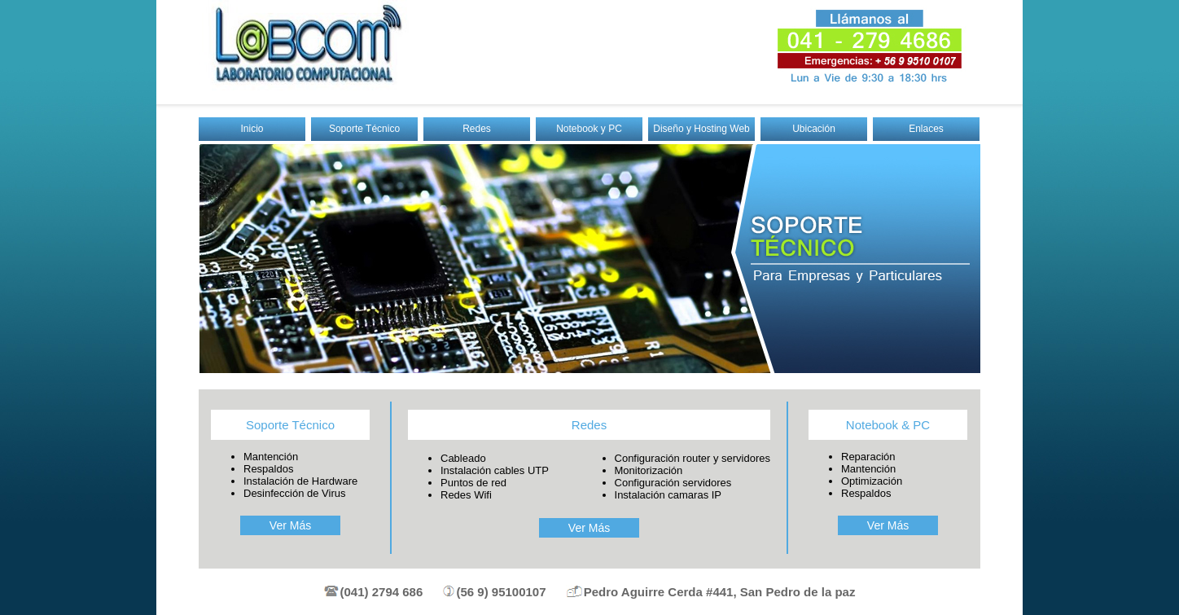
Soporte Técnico (364, 128)
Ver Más (290, 525)
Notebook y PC (589, 128)
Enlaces (926, 128)
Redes (476, 128)
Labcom (304, 45)
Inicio (251, 128)
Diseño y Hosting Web (701, 128)
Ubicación (813, 128)
